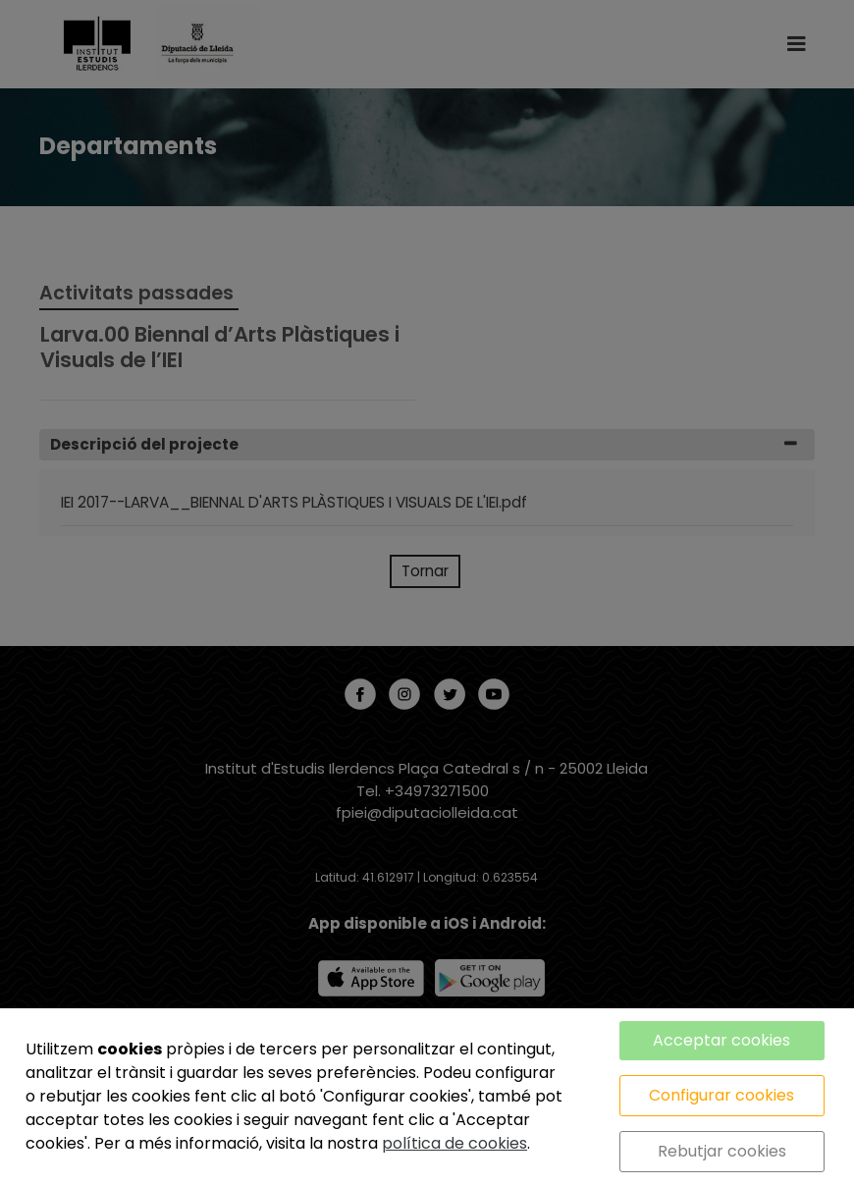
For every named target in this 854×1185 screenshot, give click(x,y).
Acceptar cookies (721, 1040)
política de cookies (454, 1143)
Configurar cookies (721, 1095)
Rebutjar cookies (722, 1151)
